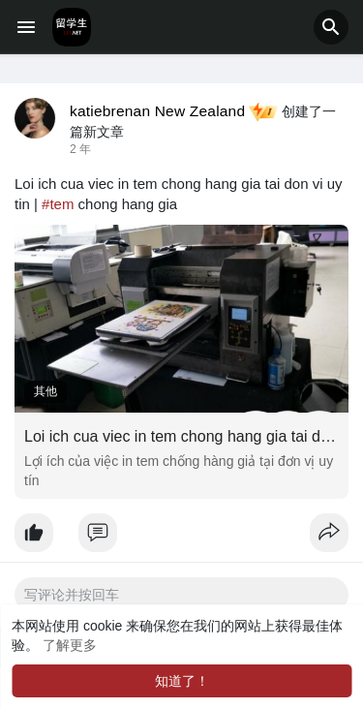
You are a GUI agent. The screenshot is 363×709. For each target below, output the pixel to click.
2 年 (80, 149)
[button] (331, 27)
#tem (58, 204)
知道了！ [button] (182, 681)
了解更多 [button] (70, 645)
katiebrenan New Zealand (157, 111)
